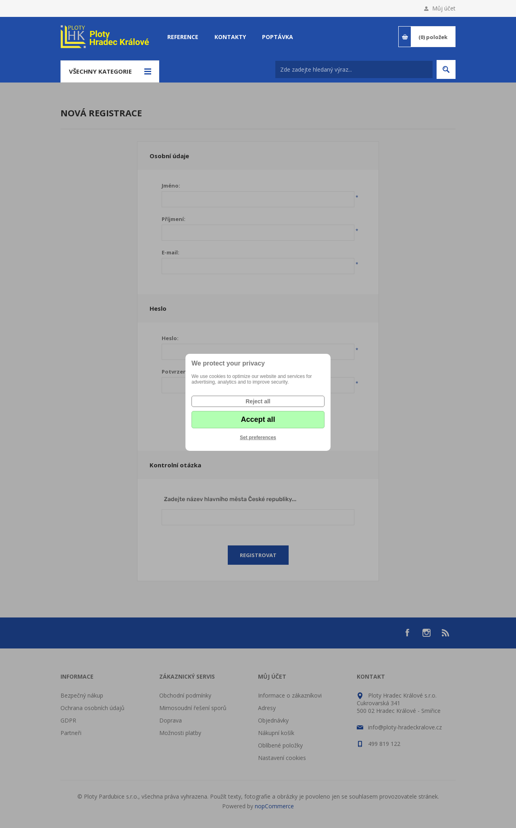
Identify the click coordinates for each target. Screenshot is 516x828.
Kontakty (230, 37)
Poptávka (277, 37)
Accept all (258, 419)
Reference (182, 37)
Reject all (258, 401)
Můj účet (444, 8)
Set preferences (258, 437)
